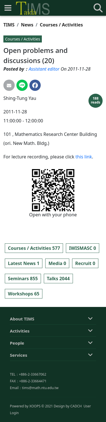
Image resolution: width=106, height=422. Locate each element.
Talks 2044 (58, 278)
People (17, 364)
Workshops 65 (23, 294)
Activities (20, 351)
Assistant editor (44, 69)
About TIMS (22, 339)
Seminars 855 (23, 278)
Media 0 (57, 263)
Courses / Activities (61, 25)
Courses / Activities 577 (34, 248)
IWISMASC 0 (82, 248)
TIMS (8, 25)
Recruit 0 (85, 263)
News (27, 25)
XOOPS (34, 416)
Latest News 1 (23, 263)
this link (83, 157)
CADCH (76, 416)
